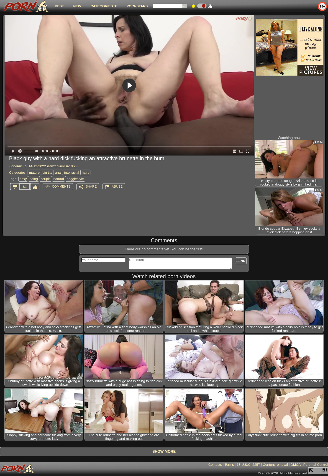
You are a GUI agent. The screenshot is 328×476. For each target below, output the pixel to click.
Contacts (215, 464)
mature (34, 172)
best (59, 6)
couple (46, 179)
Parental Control (315, 464)
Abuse (117, 186)
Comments (61, 186)
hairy (85, 172)
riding (33, 179)
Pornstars (137, 6)
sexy (23, 179)
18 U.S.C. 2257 (248, 464)
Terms (229, 464)
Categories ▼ (103, 6)
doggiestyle (75, 179)
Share (91, 186)
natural (58, 179)
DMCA (295, 464)
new (77, 6)
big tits (47, 172)
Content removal (275, 464)
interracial (71, 172)
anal (58, 172)
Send (240, 261)
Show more (164, 451)
